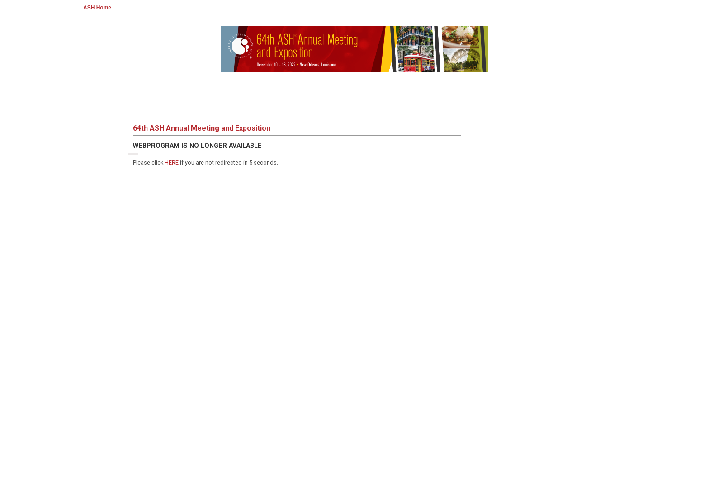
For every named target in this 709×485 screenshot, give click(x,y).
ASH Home (97, 8)
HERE (172, 162)
